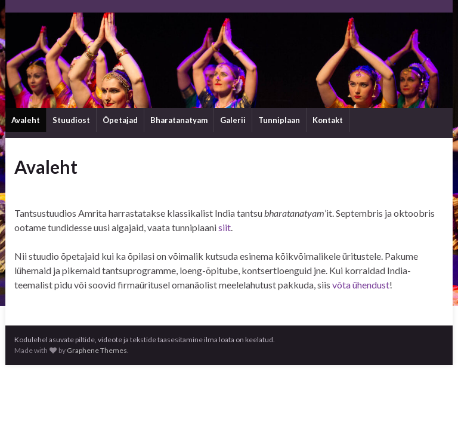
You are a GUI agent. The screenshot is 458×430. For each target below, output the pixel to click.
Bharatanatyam (179, 120)
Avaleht (25, 120)
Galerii (233, 120)
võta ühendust (360, 284)
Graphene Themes (97, 350)
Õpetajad (120, 120)
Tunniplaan (279, 120)
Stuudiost (71, 120)
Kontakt (327, 120)
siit (224, 227)
